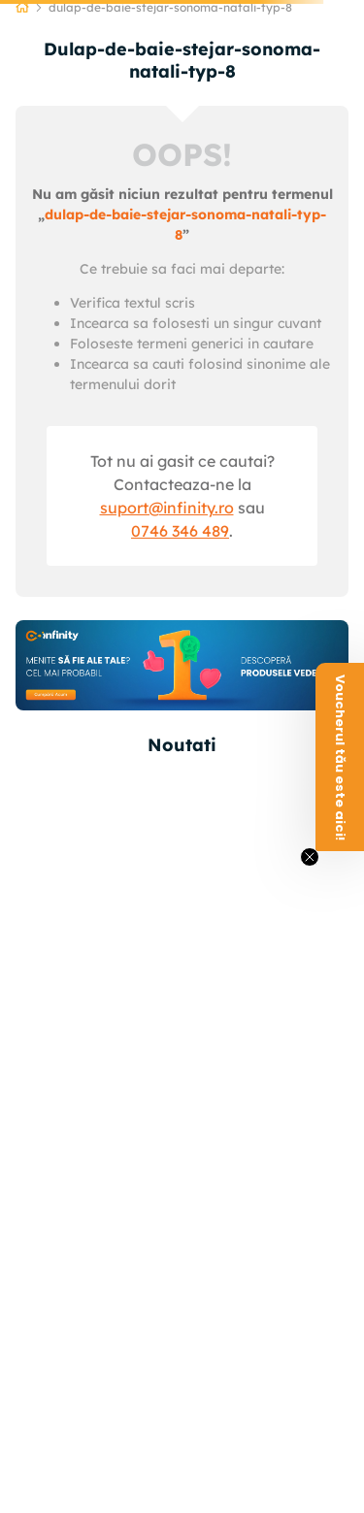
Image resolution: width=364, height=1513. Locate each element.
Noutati (182, 745)
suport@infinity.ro (167, 507)
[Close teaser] (309, 857)
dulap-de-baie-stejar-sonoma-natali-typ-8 (170, 7)
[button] (339, 757)
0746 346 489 (180, 531)
